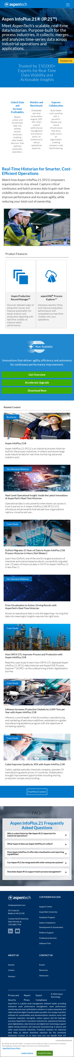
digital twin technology (49, 1024)
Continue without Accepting (64, 1040)
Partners (11, 976)
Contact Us (66, 60)
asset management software (39, 1003)
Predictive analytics (45, 1029)
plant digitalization (16, 1024)
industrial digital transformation (26, 1012)
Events (42, 965)
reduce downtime (55, 1009)
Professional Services (48, 938)
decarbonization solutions (45, 1015)
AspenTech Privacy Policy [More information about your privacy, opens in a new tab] (11, 1048)
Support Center (45, 906)
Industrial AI (42, 1021)
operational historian (57, 1021)
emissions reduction (16, 1018)
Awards (11, 965)
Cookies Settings (27, 1053)
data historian (30, 1024)
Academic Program (47, 917)
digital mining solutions (18, 1027)
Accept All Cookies (44, 1053)
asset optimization (29, 1009)
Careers (11, 970)
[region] (37, 1047)
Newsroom (43, 975)
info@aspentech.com (16, 905)
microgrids (30, 1018)
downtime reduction (39, 1032)
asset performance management (32, 1006)
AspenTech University (48, 912)
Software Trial (45, 943)
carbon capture (42, 1018)
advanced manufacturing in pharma (47, 1027)
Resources (43, 970)
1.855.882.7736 (14, 924)
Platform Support (46, 932)
